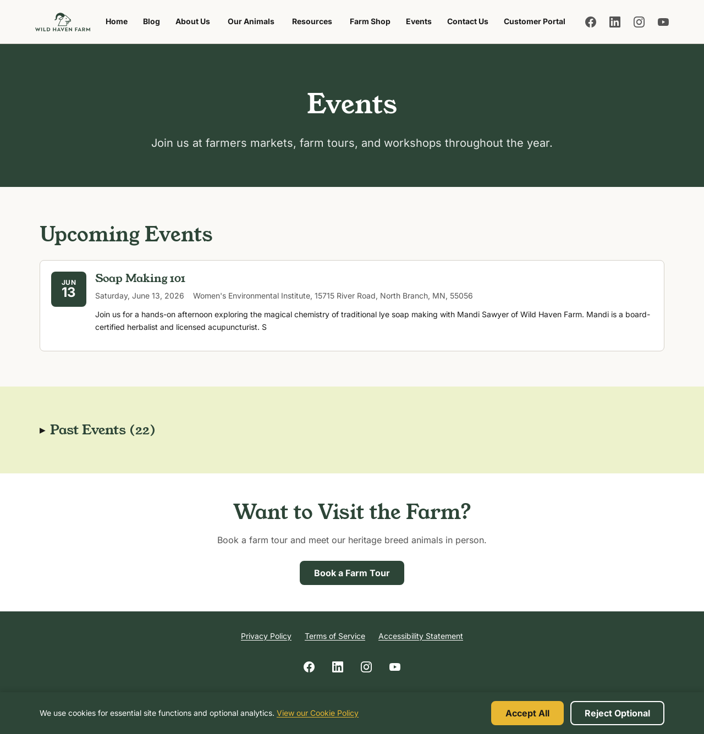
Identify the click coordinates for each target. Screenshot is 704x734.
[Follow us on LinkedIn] (615, 22)
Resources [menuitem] (312, 21)
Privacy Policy (266, 636)
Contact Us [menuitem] (467, 21)
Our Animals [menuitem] (251, 21)
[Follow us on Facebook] (591, 22)
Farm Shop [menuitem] (373, 24)
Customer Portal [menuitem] (534, 21)
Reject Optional (617, 713)
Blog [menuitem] (151, 21)
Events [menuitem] (419, 21)
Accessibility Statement (420, 636)
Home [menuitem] (117, 21)
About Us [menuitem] (192, 21)
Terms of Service (335, 636)
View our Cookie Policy (318, 713)
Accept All (527, 713)
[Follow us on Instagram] (639, 22)
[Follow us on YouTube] (663, 22)
